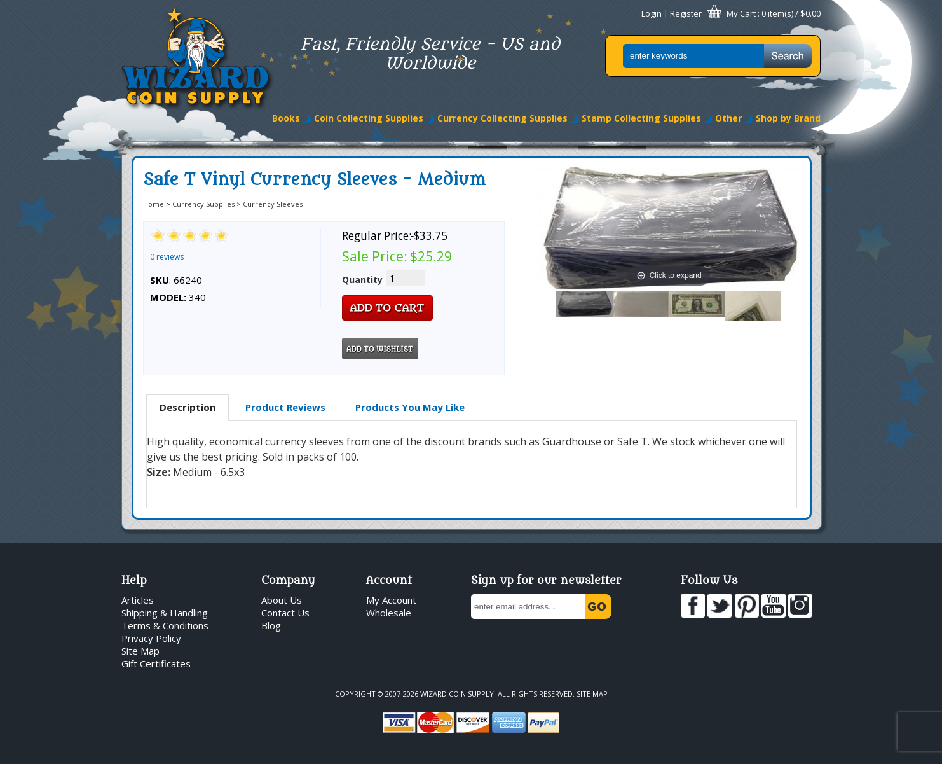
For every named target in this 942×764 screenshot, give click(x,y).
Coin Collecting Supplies (368, 118)
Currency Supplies (203, 204)
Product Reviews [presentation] (285, 407)
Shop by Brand (788, 118)
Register (686, 13)
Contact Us (285, 612)
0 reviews (167, 256)
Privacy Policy (151, 638)
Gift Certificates (156, 663)
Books (286, 118)
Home (153, 204)
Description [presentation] (187, 407)
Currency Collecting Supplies (502, 118)
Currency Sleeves (273, 204)
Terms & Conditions (164, 625)
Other (728, 118)
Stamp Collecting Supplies (641, 118)
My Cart (741, 13)
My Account (391, 600)
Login (651, 13)
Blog (271, 625)
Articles (137, 600)
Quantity (362, 280)
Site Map (140, 650)
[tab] (187, 407)
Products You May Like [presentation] (410, 407)
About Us (281, 600)
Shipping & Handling (164, 612)
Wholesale (388, 612)
